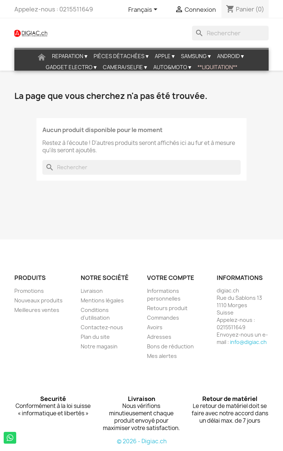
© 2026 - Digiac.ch (142, 441)
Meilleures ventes (36, 309)
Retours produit (167, 308)
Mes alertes (162, 355)
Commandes (163, 317)
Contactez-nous (102, 327)
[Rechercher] (230, 33)
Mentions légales (102, 300)
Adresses (159, 336)
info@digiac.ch (248, 341)
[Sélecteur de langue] (144, 10)
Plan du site (95, 336)
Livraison (92, 290)
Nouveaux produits (38, 300)
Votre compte (170, 278)
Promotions (29, 290)
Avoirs (155, 327)
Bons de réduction (170, 346)
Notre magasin (99, 346)
